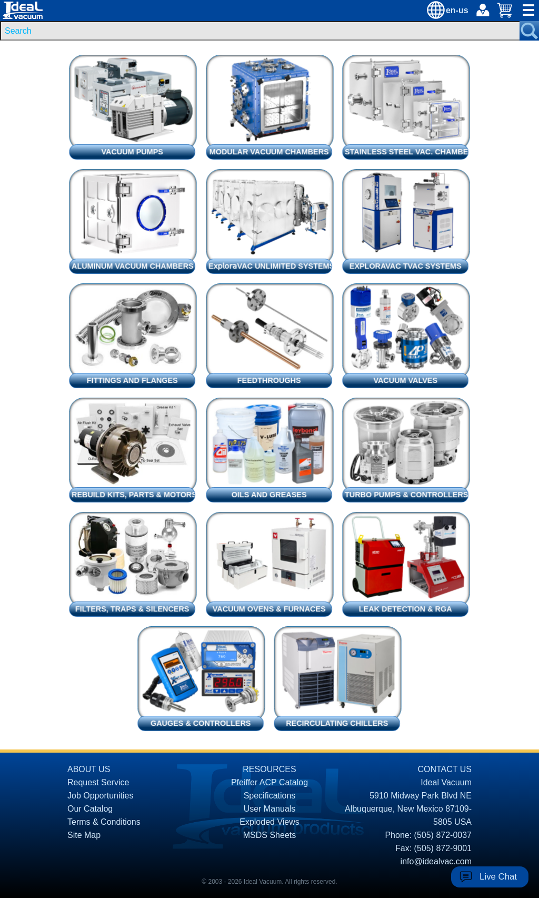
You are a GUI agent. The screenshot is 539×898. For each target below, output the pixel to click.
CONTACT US (444, 769)
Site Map (84, 835)
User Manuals (270, 808)
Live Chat (498, 877)
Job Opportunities (100, 795)
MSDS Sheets (269, 835)
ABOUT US (89, 769)
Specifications (270, 795)
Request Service (98, 782)
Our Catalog (90, 808)
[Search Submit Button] (529, 31)
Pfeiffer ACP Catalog (269, 782)
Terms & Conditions (104, 821)
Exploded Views (269, 821)
